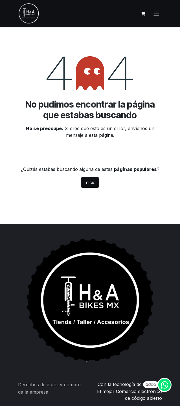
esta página (101, 135)
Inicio (90, 182)
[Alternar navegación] (156, 13)
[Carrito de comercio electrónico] (142, 13)
